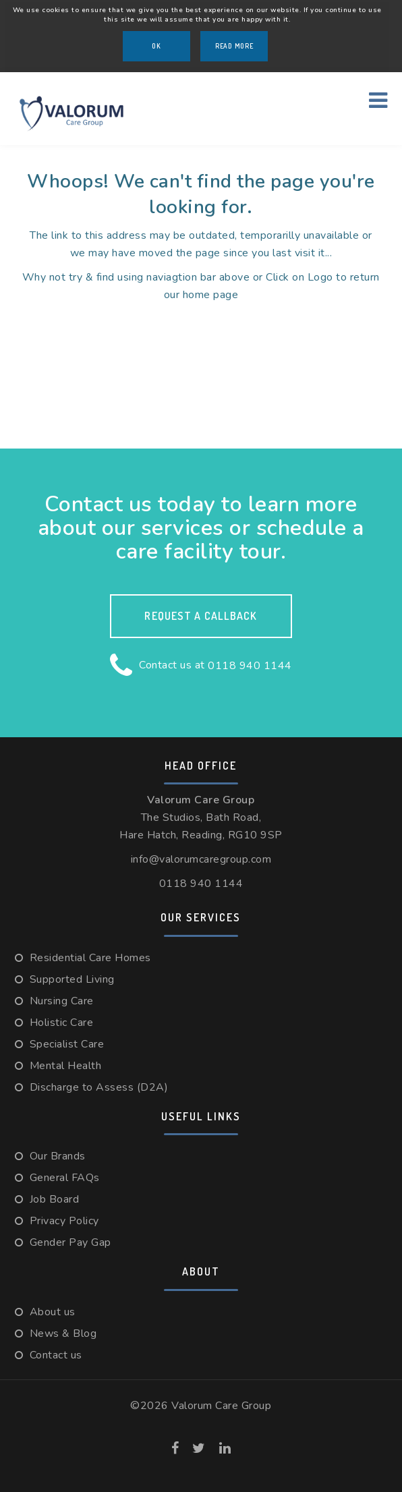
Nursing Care (62, 1001)
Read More (234, 46)
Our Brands (58, 1156)
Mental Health (66, 1065)
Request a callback (200, 616)
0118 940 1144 (250, 665)
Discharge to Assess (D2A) (99, 1087)
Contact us (56, 1355)
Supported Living (72, 979)
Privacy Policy (64, 1220)
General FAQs (65, 1177)
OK (156, 46)
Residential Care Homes (90, 957)
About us (53, 1311)
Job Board (55, 1199)
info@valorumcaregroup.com (201, 859)
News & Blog (63, 1333)
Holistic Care (62, 1022)
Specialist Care (67, 1044)
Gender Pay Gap (70, 1242)
